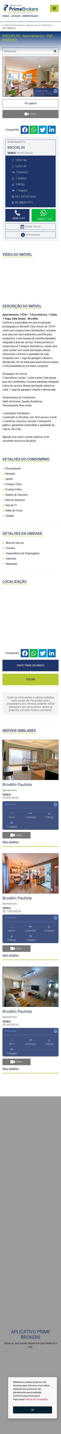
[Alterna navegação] (54, 8)
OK (32, 1410)
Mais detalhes (10, 842)
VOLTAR (30, 679)
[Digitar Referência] (27, 51)
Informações (30, 235)
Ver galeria (30, 103)
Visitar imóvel (30, 227)
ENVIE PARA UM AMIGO (30, 665)
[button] (7, 77)
